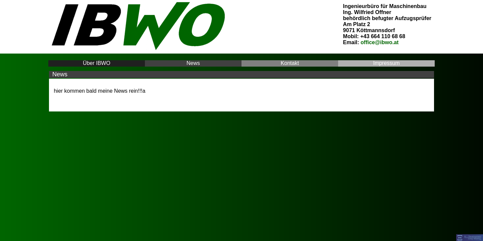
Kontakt (289, 63)
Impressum (386, 63)
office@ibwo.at (379, 42)
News (193, 63)
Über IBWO (97, 63)
